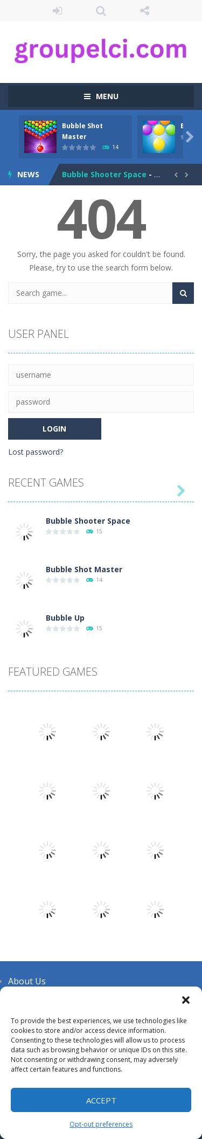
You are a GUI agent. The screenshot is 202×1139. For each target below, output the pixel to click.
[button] (185, 1000)
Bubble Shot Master (84, 569)
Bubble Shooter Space (104, 174)
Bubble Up (65, 618)
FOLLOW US (145, 11)
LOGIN (57, 11)
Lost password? (35, 452)
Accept (101, 1100)
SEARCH (101, 11)
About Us (27, 981)
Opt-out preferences (101, 1124)
